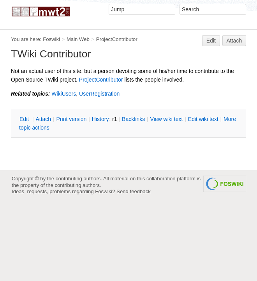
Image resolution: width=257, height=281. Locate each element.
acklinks (133, 119)
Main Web (78, 39)
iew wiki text (166, 119)
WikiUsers (63, 94)
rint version (71, 119)
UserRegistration (99, 94)
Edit (211, 40)
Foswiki (51, 39)
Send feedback (133, 191)
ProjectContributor (116, 39)
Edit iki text (203, 119)
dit (24, 119)
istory (100, 119)
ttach (43, 119)
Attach (234, 40)
